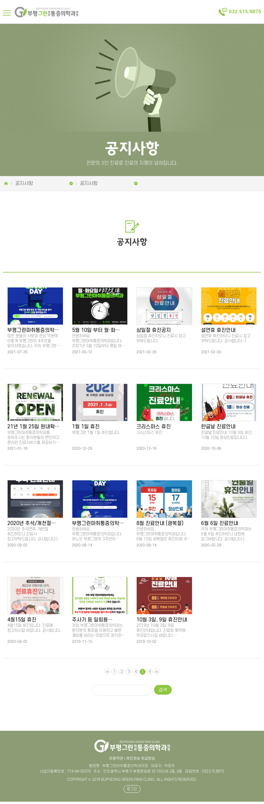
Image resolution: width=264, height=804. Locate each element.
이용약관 (116, 761)
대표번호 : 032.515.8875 (204, 774)
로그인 (132, 791)
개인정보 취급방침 (140, 761)
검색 (162, 693)
